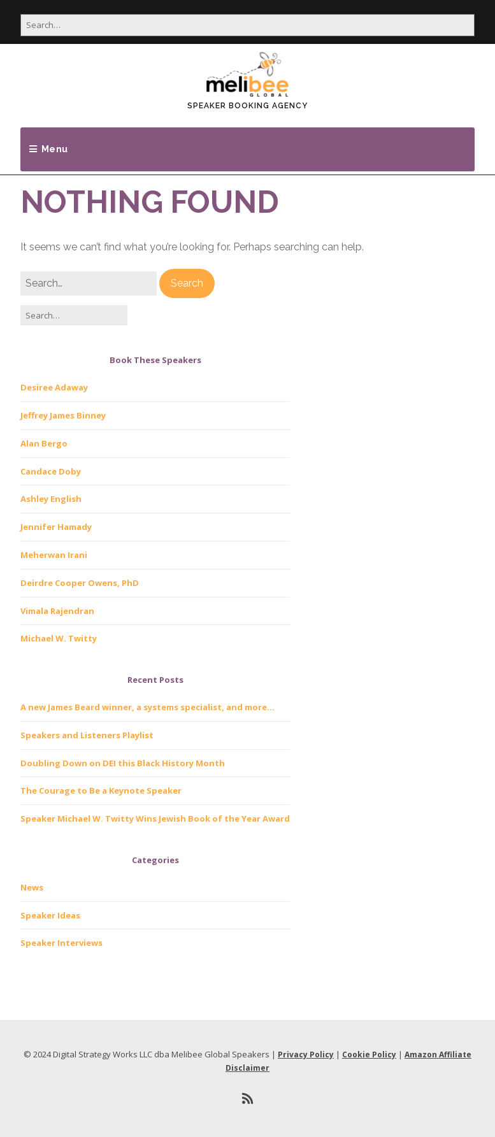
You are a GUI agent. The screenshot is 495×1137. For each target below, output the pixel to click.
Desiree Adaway (54, 387)
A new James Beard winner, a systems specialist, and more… (147, 707)
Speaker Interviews (61, 942)
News (31, 887)
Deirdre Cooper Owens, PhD (79, 583)
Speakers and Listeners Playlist (87, 735)
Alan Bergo (44, 443)
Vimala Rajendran (57, 611)
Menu (54, 149)
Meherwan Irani (53, 555)
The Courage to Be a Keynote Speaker (101, 790)
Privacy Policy (306, 1054)
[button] (187, 283)
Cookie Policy (369, 1054)
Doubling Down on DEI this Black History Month (122, 763)
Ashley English (51, 498)
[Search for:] (247, 25)
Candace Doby (50, 471)
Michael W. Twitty (58, 638)
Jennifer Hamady (56, 527)
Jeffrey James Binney (63, 415)
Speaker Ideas (50, 915)
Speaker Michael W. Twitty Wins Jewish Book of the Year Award (155, 818)
